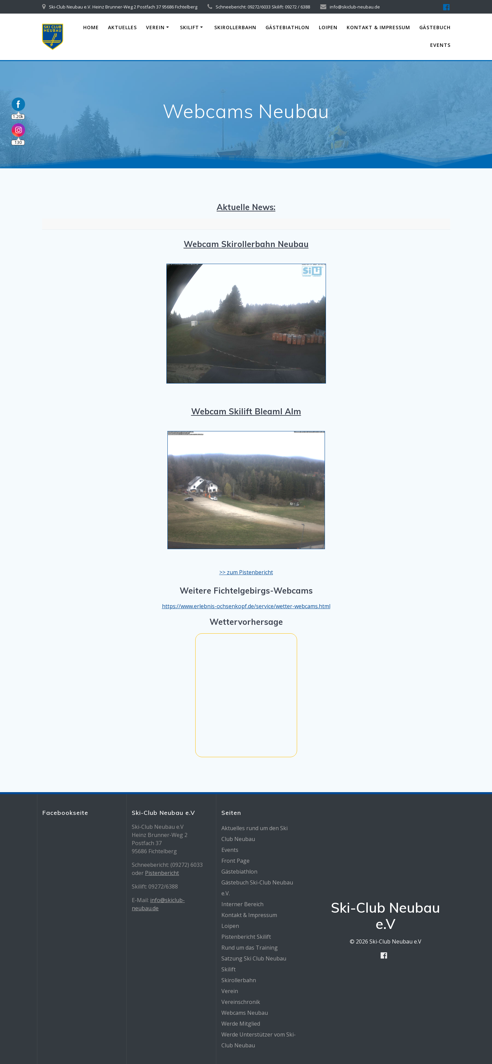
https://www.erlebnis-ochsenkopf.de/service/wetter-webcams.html (246, 606)
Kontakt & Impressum (378, 27)
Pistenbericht (162, 873)
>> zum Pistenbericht (246, 572)
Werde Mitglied (240, 1023)
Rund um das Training (249, 947)
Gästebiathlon (287, 27)
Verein (155, 27)
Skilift (189, 27)
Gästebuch (435, 27)
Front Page (235, 860)
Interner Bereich (242, 904)
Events (440, 45)
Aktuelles (122, 27)
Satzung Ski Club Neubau (253, 958)
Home (91, 27)
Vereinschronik (240, 1002)
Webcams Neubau (244, 1012)
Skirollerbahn (235, 27)
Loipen (328, 27)
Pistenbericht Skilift (246, 936)
